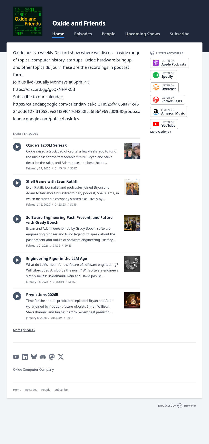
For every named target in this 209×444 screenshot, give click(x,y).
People (108, 34)
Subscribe (180, 34)
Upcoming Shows (142, 34)
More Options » (160, 132)
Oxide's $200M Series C (47, 145)
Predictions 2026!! (42, 294)
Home (58, 34)
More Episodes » (24, 330)
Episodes (83, 34)
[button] (17, 147)
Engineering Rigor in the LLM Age (56, 258)
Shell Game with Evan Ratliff (52, 181)
